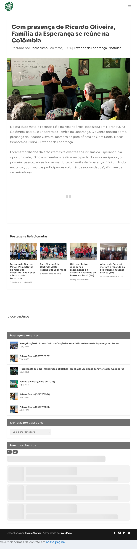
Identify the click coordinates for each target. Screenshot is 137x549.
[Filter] (15, 452)
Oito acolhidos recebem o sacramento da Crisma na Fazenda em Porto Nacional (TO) (83, 270)
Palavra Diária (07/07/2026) (34, 356)
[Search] (9, 452)
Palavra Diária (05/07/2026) (34, 394)
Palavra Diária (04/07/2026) (34, 407)
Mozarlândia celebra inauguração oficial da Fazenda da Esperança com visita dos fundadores (71, 368)
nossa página (55, 542)
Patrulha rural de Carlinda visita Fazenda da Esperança (53, 267)
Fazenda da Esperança (90, 48)
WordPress (66, 533)
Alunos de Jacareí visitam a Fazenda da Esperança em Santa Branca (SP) (112, 268)
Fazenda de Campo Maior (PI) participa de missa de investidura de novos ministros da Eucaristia (23, 271)
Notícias (114, 48)
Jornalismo (39, 48)
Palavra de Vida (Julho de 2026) (37, 381)
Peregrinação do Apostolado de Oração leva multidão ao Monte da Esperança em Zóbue (69, 343)
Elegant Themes (33, 533)
